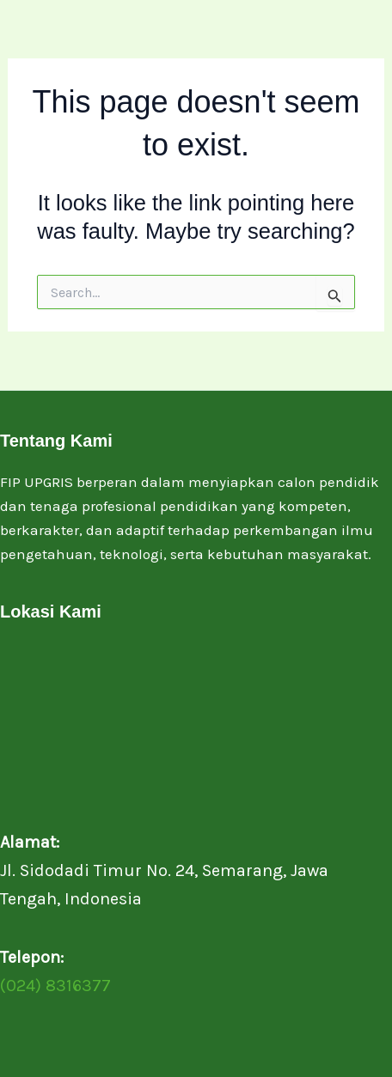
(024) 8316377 (55, 985)
